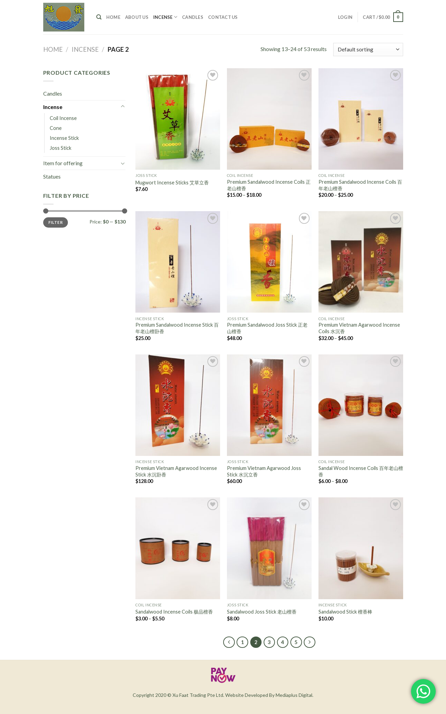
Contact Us (223, 17)
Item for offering (63, 163)
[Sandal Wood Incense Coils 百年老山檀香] (360, 405)
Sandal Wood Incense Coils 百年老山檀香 (360, 471)
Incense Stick (64, 138)
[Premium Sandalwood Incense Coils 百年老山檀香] (360, 119)
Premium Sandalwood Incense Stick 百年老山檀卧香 (177, 328)
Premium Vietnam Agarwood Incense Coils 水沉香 (359, 328)
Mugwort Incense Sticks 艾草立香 (172, 182)
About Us (136, 17)
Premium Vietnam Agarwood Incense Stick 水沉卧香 (176, 471)
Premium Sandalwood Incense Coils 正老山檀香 (269, 185)
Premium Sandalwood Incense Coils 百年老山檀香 (360, 185)
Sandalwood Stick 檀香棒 (345, 612)
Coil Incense (63, 118)
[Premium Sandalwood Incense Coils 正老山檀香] (269, 119)
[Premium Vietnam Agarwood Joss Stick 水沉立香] (269, 405)
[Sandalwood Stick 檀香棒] (360, 548)
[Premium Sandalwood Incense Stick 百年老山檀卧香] (177, 262)
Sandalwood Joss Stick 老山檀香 (262, 612)
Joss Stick (60, 148)
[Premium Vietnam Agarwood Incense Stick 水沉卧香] (177, 405)
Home (113, 17)
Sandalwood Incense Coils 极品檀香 (174, 612)
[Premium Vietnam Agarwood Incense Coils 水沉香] (360, 262)
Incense (165, 17)
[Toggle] (122, 106)
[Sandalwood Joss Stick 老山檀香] (269, 548)
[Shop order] (368, 49)
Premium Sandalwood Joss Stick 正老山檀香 (267, 328)
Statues (52, 176)
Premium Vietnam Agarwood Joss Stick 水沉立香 (264, 471)
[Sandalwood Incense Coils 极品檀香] (177, 548)
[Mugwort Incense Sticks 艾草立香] (177, 119)
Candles (192, 17)
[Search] (98, 17)
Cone (56, 128)
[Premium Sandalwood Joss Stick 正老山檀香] (269, 262)
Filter (55, 222)
